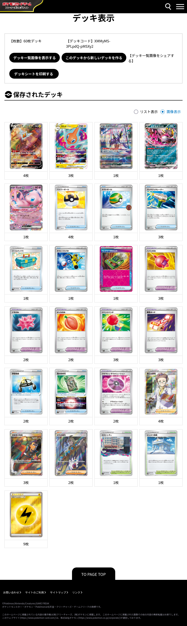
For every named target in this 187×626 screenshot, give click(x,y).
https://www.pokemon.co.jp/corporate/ (99, 617)
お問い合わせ (11, 592)
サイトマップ (58, 592)
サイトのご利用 (34, 592)
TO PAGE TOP (93, 574)
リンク (76, 592)
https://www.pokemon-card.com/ (38, 617)
